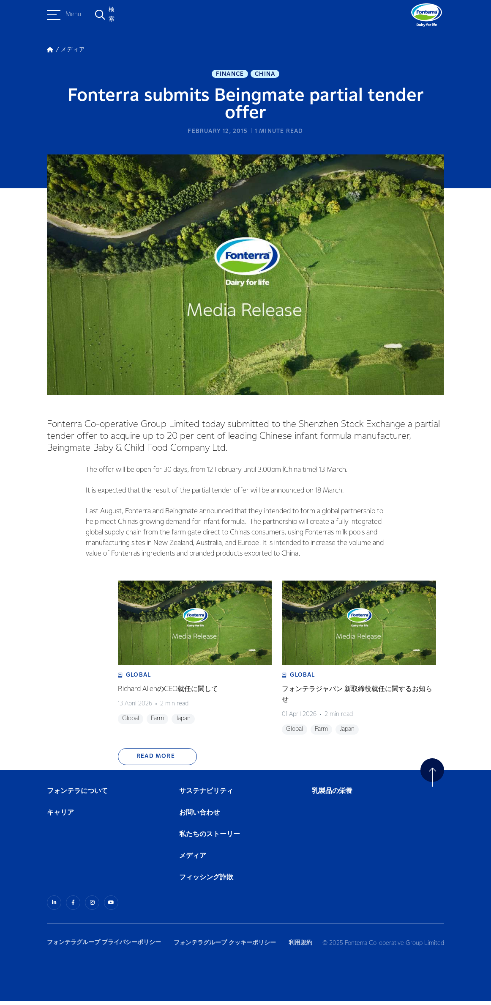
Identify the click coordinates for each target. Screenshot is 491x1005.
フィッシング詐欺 (206, 882)
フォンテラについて (77, 795)
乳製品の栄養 (332, 795)
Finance (230, 74)
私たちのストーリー (209, 838)
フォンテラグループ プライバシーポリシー (104, 946)
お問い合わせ (199, 817)
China (265, 74)
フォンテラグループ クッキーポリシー (227, 946)
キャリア (61, 817)
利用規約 (305, 946)
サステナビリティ (206, 795)
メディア (192, 860)
